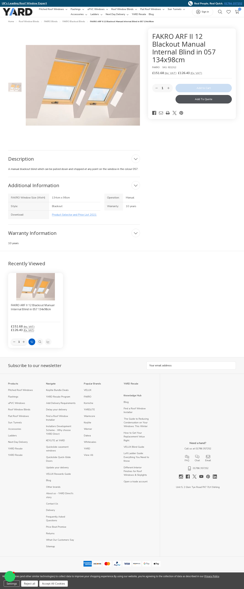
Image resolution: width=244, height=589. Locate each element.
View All (88, 459)
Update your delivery (57, 471)
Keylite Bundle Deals (57, 394)
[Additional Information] (74, 189)
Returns (50, 537)
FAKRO (87, 400)
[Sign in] (197, 14)
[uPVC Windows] (106, 11)
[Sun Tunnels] (67, 16)
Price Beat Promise (56, 531)
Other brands (53, 491)
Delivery (50, 514)
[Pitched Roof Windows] (61, 11)
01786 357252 (233, 3)
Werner (88, 433)
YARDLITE (89, 413)
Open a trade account (135, 485)
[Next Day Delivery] (125, 16)
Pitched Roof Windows (20, 394)
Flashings (13, 400)
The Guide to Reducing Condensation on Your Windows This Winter (136, 426)
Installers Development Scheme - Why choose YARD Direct (58, 434)
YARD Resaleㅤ (15, 459)
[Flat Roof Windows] (160, 11)
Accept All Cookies (53, 583)
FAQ (187, 462)
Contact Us (52, 507)
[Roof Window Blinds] (132, 11)
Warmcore (89, 420)
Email (208, 462)
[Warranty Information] (74, 237)
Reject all (29, 583)
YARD (87, 452)
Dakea (87, 439)
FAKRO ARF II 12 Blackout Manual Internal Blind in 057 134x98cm (32, 311)
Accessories (14, 433)
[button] (9, 576)
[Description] (74, 163)
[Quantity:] (19, 346)
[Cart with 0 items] (231, 14)
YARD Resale (15, 452)
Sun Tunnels (15, 426)
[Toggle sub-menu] (76, 11)
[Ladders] (105, 16)
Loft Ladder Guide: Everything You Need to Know (136, 461)
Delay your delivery (56, 413)
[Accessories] (87, 16)
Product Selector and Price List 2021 (74, 219)
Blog (48, 484)
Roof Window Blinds (19, 413)
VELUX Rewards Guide (58, 478)
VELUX (87, 394)
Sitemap (50, 550)
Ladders (12, 439)
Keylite (87, 426)
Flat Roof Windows (18, 420)
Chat (197, 462)
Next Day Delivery (18, 446)
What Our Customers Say (60, 544)
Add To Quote (203, 103)
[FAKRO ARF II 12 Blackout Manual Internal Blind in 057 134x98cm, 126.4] (35, 290)
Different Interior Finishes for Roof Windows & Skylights (135, 475)
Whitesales (90, 446)
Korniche (88, 407)
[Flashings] (86, 11)
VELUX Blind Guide (134, 451)
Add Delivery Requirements (61, 407)
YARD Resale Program (58, 400)
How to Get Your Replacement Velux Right (134, 440)
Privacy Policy (211, 576)
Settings (12, 583)
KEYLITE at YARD (55, 444)
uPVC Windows (16, 407)
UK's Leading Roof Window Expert (24, 3)
